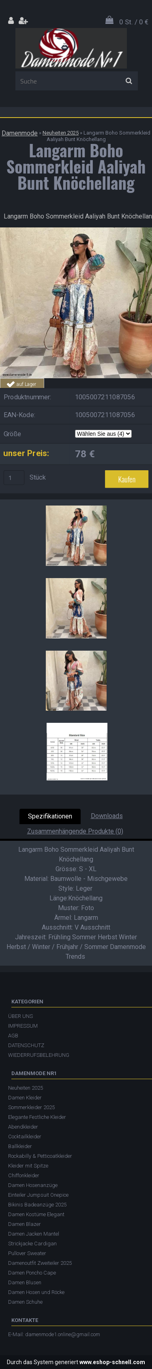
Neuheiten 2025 (61, 133)
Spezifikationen (50, 816)
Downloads (107, 816)
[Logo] (71, 48)
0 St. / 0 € (133, 22)
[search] (129, 81)
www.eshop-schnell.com (112, 1362)
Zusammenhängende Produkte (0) (75, 831)
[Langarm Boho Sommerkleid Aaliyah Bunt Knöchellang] (76, 230)
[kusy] (14, 477)
